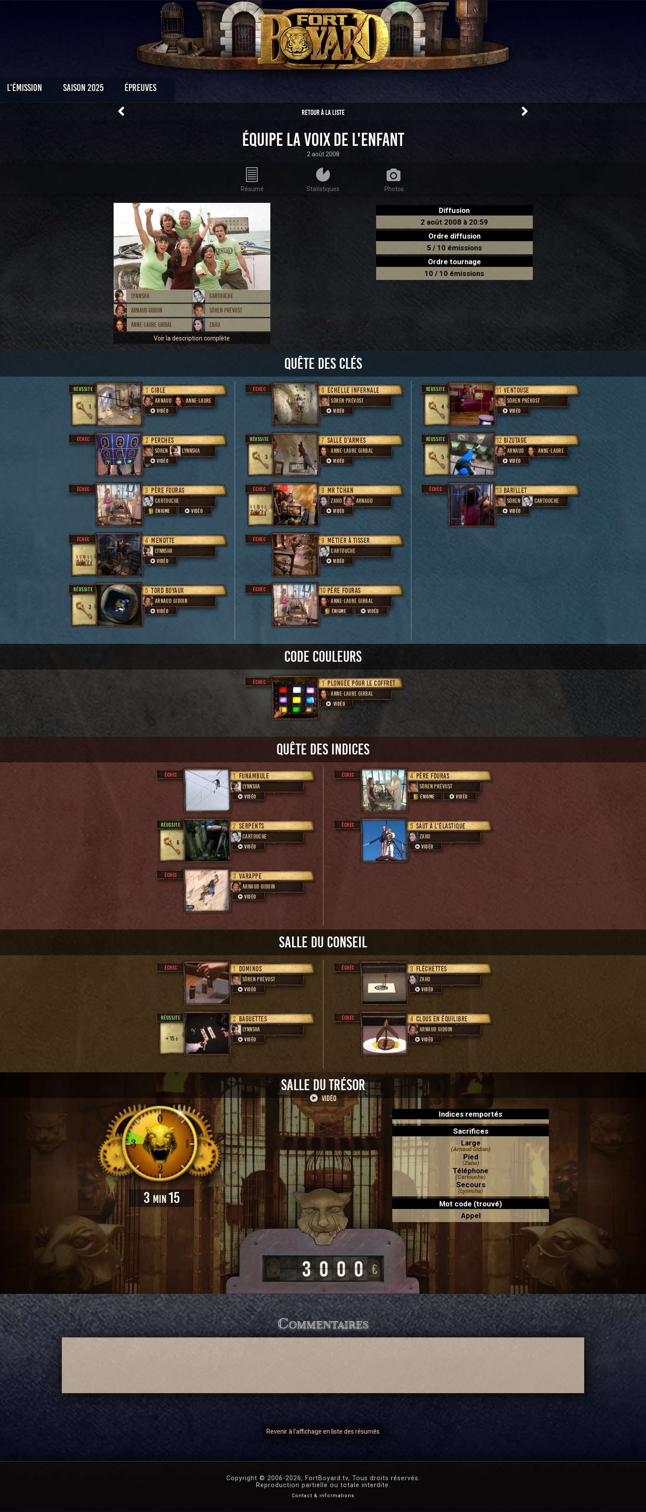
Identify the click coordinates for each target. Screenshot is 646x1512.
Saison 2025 (187, 90)
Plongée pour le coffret (361, 683)
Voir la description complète (192, 338)
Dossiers (383, 90)
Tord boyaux (167, 590)
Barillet (515, 490)
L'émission (128, 90)
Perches (162, 440)
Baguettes (253, 1019)
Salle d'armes (346, 440)
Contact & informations (323, 1496)
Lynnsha (140, 296)
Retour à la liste (323, 112)
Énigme (158, 510)
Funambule (254, 776)
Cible (158, 390)
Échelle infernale (353, 390)
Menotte (163, 540)
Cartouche (221, 296)
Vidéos (337, 90)
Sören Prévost (225, 310)
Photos (293, 90)
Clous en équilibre (442, 1019)
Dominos (250, 969)
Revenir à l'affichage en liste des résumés (323, 1431)
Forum (430, 90)
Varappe (250, 876)
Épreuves (244, 90)
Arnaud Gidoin (146, 310)
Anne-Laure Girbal (151, 324)
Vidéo (159, 410)
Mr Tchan (340, 490)
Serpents (251, 826)
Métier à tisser (348, 540)
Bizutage (515, 440)
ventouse (516, 390)
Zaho (214, 324)
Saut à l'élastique (441, 826)
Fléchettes (431, 969)
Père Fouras (168, 490)
